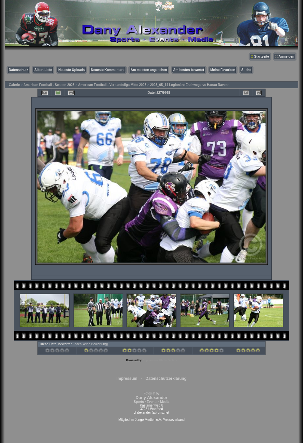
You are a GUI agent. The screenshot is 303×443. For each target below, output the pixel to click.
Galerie (14, 85)
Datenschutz (18, 70)
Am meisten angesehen (149, 70)
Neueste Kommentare (107, 70)
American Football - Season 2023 (49, 85)
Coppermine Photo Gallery (159, 360)
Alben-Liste (43, 70)
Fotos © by (151, 398)
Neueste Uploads (71, 70)
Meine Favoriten (222, 70)
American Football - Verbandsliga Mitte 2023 (112, 85)
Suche (246, 70)
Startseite (261, 56)
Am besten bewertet (188, 70)
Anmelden (286, 56)
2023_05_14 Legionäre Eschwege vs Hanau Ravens (189, 85)
